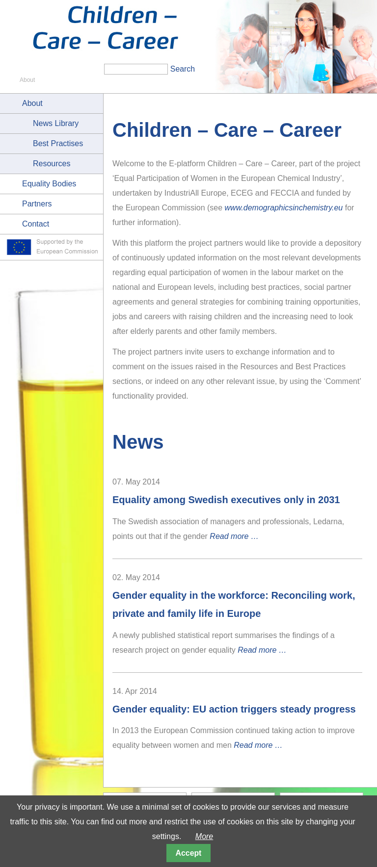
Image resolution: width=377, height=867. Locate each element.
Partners (37, 204)
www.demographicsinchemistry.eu (284, 208)
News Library (56, 123)
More (204, 836)
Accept (189, 853)
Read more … (234, 536)
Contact (35, 224)
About (32, 103)
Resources (51, 163)
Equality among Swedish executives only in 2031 (226, 499)
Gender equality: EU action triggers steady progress (234, 709)
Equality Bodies (49, 183)
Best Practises (58, 143)
